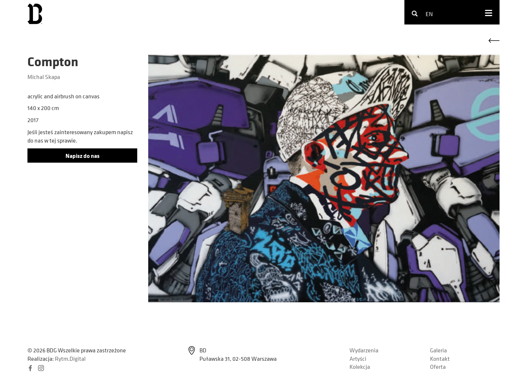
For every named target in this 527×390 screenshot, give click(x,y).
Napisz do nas (83, 156)
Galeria (438, 350)
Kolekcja (360, 367)
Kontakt (440, 359)
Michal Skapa (43, 77)
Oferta (438, 367)
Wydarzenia (364, 350)
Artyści (358, 359)
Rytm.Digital (70, 359)
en (429, 14)
